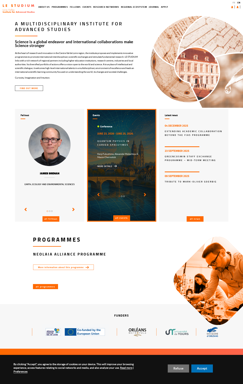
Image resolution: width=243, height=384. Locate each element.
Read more (126, 367)
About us (223, 6)
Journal (140, 6)
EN (238, 2)
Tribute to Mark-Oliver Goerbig (191, 181)
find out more (29, 88)
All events (121, 217)
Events (73, 6)
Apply (151, 6)
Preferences (20, 371)
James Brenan (49, 173)
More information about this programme (61, 267)
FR (234, 2)
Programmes (46, 6)
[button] (25, 212)
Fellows (61, 6)
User (234, 7)
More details (104, 166)
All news (195, 218)
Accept (202, 368)
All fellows (51, 218)
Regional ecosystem (120, 6)
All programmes (45, 286)
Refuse (178, 368)
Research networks (93, 6)
